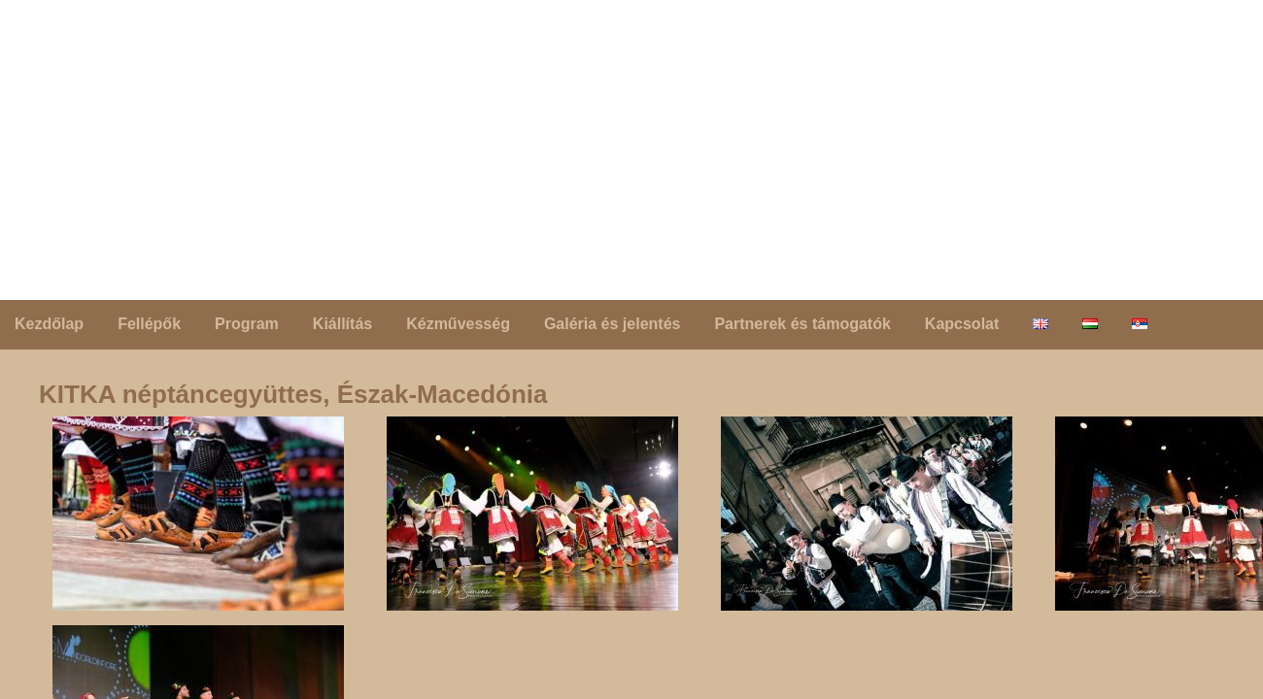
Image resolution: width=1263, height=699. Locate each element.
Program (247, 324)
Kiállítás (342, 324)
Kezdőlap (49, 324)
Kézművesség (458, 324)
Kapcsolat (962, 324)
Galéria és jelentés (612, 324)
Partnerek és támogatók (802, 324)
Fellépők (149, 324)
